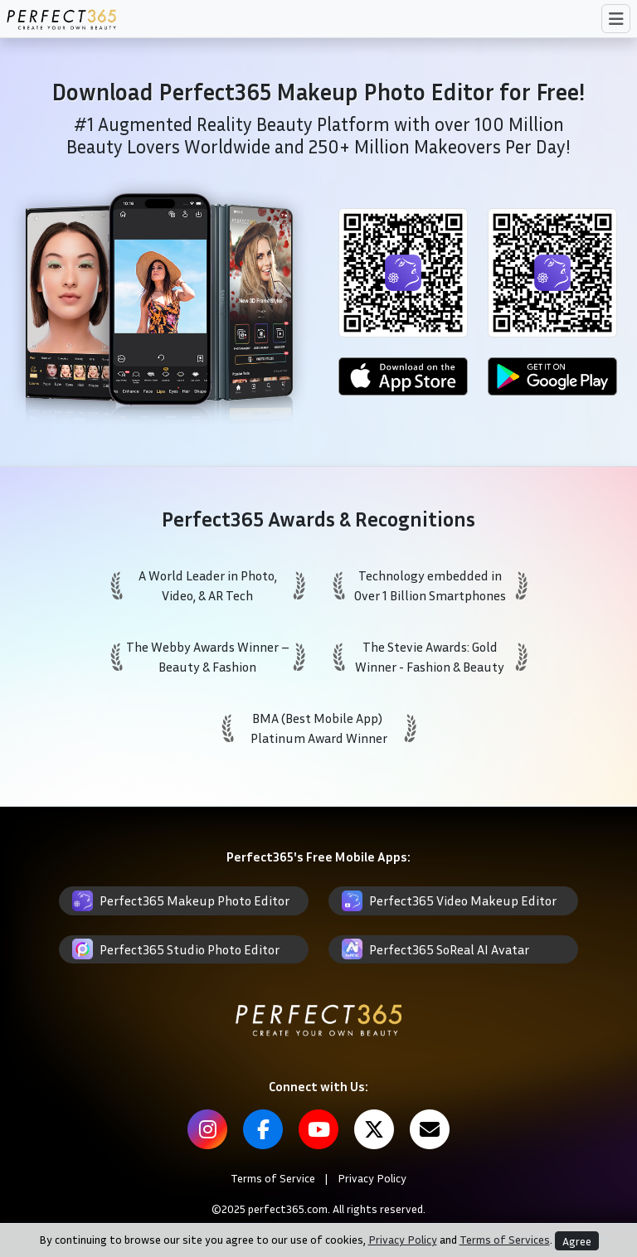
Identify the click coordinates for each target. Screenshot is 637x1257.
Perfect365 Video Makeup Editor (463, 900)
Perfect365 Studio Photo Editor (190, 949)
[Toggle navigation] (615, 18)
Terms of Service (273, 1178)
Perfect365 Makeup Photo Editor (194, 900)
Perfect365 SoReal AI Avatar (449, 949)
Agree (576, 1241)
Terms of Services (505, 1239)
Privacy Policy (372, 1178)
